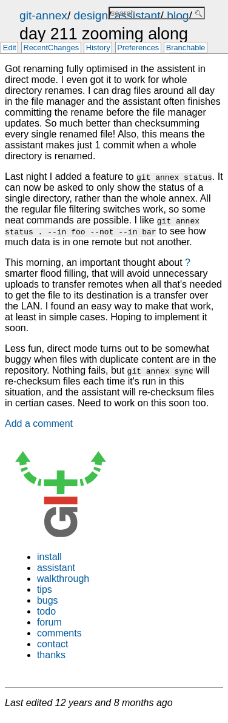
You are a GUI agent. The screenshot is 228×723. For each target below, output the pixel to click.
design (91, 15)
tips (44, 589)
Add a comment (39, 423)
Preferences (138, 48)
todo (46, 611)
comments (59, 633)
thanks (51, 655)
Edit (9, 48)
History (98, 48)
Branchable (186, 48)
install (49, 557)
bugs (47, 600)
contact (53, 644)
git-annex (43, 15)
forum (49, 622)
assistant (56, 568)
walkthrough (63, 578)
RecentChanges (51, 48)
